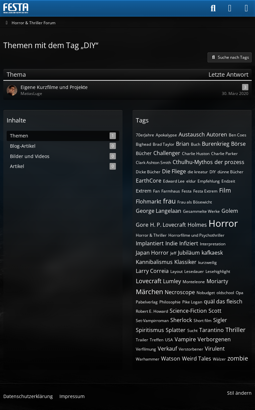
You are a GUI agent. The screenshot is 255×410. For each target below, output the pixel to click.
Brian (182, 143)
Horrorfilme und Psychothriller (196, 235)
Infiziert (188, 243)
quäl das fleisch (223, 301)
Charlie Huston (196, 153)
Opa (239, 292)
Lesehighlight (218, 271)
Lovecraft (148, 281)
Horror (223, 223)
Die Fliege (174, 171)
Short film (203, 320)
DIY (213, 172)
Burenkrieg (215, 143)
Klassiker (185, 262)
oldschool (225, 292)
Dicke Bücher (148, 172)
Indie (171, 243)
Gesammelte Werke (201, 211)
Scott (215, 310)
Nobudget (206, 292)
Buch (195, 144)
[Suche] (213, 8)
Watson (170, 358)
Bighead (143, 144)
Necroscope (180, 292)
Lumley (172, 281)
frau (169, 201)
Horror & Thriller (151, 235)
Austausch (192, 134)
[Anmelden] (229, 8)
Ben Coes (237, 135)
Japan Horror (152, 252)
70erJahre (145, 135)
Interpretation (212, 244)
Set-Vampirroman (152, 320)
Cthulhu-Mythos (193, 162)
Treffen (156, 340)
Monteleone (194, 282)
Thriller (235, 330)
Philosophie (170, 302)
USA (169, 340)
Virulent (215, 348)
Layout (176, 271)
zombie (237, 358)
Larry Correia (152, 271)
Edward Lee (174, 181)
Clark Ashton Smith (153, 162)
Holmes (197, 224)
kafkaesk (212, 252)
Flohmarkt (148, 201)
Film (225, 190)
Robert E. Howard (152, 311)
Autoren (217, 134)
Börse (238, 143)
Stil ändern (239, 393)
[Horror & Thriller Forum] (16, 8)
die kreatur (198, 172)
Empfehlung (209, 181)
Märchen (149, 291)
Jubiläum (189, 252)
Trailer (142, 340)
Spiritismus (150, 330)
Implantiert (150, 243)
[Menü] (246, 8)
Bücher (144, 153)
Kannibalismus (154, 262)
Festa (187, 191)
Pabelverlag (147, 302)
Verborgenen (214, 339)
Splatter (176, 330)
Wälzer (219, 359)
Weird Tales (196, 358)
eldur (191, 181)
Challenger (166, 153)
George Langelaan (158, 210)
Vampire (185, 339)
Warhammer (147, 359)
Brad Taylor (163, 144)
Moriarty (217, 281)
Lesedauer (194, 271)
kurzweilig (207, 262)
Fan (156, 191)
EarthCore (148, 180)
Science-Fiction (188, 310)
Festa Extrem (205, 191)
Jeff (173, 253)
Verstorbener (191, 349)
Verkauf (167, 348)
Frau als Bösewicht (194, 202)
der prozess (229, 162)
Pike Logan (192, 302)
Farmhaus (170, 191)
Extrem (143, 191)
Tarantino (211, 330)
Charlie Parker (224, 153)
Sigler (220, 320)
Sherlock (181, 320)
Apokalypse (166, 135)
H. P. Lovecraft (168, 224)
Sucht (192, 330)
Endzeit (228, 181)
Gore (142, 224)
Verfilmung (146, 349)
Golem (229, 210)
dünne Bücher (230, 172)
